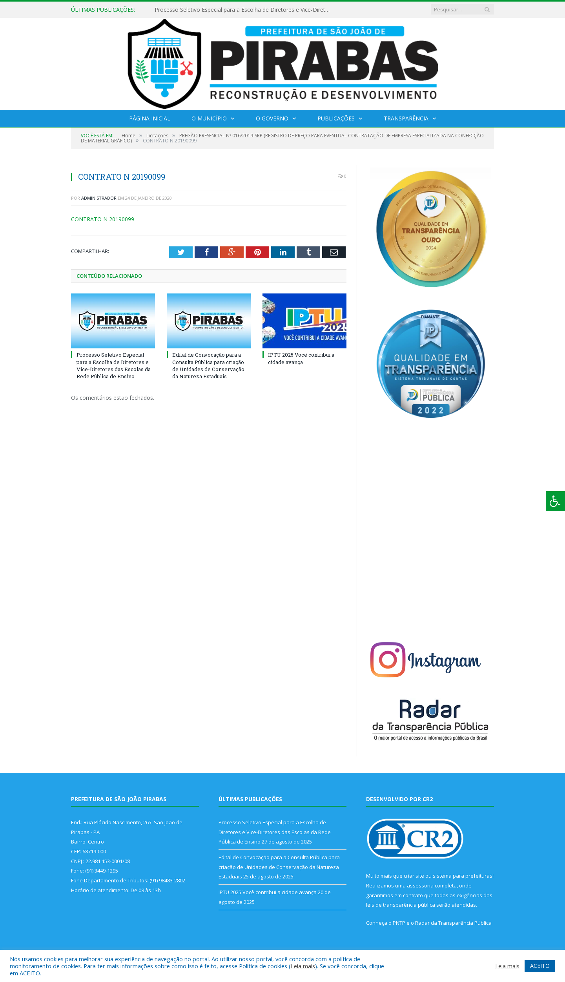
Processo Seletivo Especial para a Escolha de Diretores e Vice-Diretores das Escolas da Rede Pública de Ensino (245, 9)
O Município (209, 118)
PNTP (399, 922)
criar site (414, 875)
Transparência (406, 118)
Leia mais (303, 966)
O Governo (272, 118)
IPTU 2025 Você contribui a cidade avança (301, 358)
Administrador (99, 198)
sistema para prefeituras (462, 875)
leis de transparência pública (400, 904)
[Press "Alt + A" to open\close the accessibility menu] (555, 501)
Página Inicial (149, 118)
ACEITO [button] (540, 965)
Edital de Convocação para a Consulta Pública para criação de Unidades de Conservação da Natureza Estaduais (208, 365)
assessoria (420, 885)
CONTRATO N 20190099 (102, 219)
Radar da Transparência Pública (453, 922)
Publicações (336, 118)
